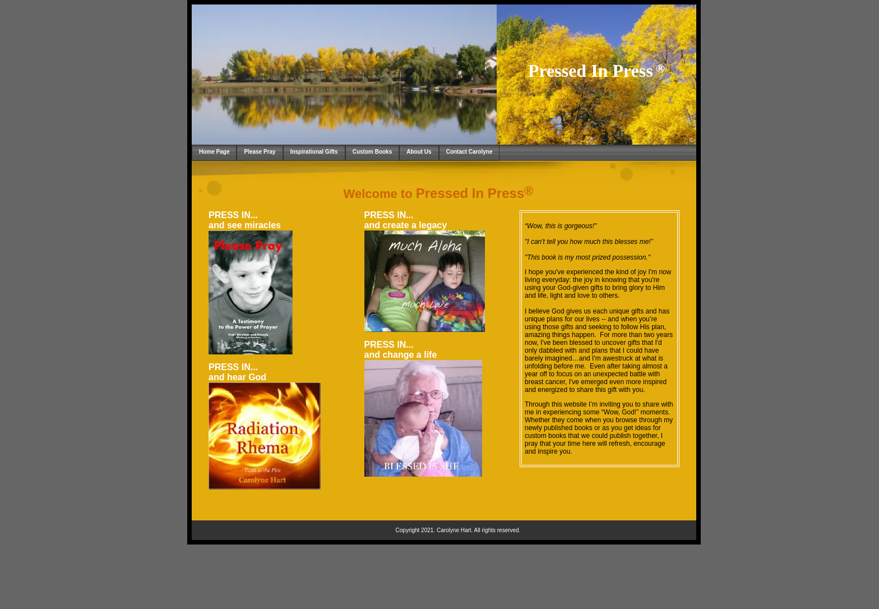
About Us (418, 152)
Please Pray (259, 152)
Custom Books (372, 152)
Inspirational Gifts (314, 152)
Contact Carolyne (469, 152)
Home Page (214, 152)
